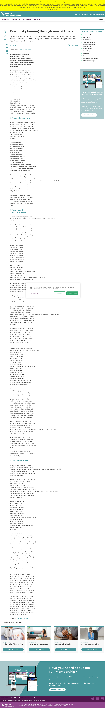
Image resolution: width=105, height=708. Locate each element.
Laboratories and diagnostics (89, 45)
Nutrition (86, 53)
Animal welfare (88, 35)
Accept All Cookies (72, 293)
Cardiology (86, 37)
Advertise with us (23, 700)
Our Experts (36, 19)
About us (3, 700)
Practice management (26, 49)
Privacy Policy (41, 700)
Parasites (86, 56)
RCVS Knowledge (89, 61)
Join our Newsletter (81, 14)
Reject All (59, 293)
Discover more (88, 115)
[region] (53, 290)
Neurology (86, 51)
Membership (5, 19)
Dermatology (87, 39)
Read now (11, 649)
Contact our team (12, 700)
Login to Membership (97, 14)
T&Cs (35, 700)
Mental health (87, 48)
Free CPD (14, 19)
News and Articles (25, 19)
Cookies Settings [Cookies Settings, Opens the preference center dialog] (34, 293)
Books (30, 700)
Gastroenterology (89, 42)
